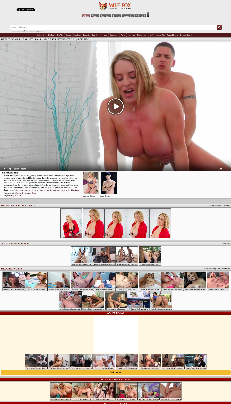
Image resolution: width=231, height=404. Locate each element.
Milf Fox (115, 6)
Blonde (68, 35)
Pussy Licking (172, 35)
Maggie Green (21, 193)
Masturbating (142, 35)
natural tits (13, 190)
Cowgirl (95, 35)
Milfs (152, 35)
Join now (115, 372)
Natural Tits (160, 35)
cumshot (27, 31)
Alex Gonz (31, 193)
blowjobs (75, 190)
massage (56, 190)
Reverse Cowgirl (186, 35)
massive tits (65, 190)
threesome (34, 31)
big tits (49, 190)
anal (23, 31)
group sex (41, 31)
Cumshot (103, 35)
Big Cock (51, 35)
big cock (34, 190)
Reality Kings (10, 39)
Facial (123, 35)
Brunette (86, 35)
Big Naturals (32, 39)
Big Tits (60, 35)
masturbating (24, 190)
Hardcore (131, 35)
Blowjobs (77, 35)
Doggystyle (114, 35)
